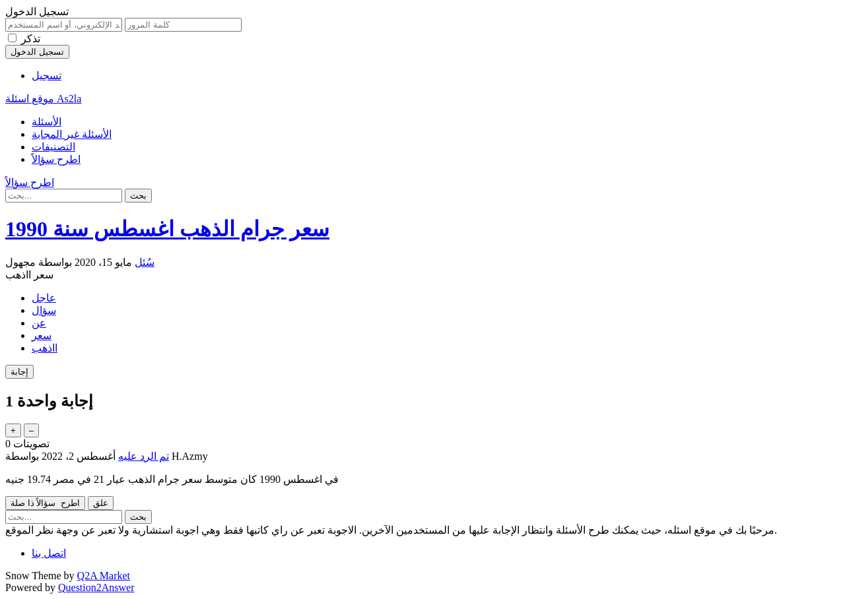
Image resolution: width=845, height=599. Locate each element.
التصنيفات (53, 146)
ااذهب (44, 348)
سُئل (144, 262)
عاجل (44, 297)
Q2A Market (103, 575)
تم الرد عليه (143, 456)
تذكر (30, 38)
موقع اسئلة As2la (43, 98)
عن (39, 323)
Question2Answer (96, 587)
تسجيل (46, 75)
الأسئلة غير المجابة (72, 134)
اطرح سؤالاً (56, 159)
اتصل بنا (49, 553)
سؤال (44, 310)
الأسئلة (46, 121)
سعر (41, 335)
